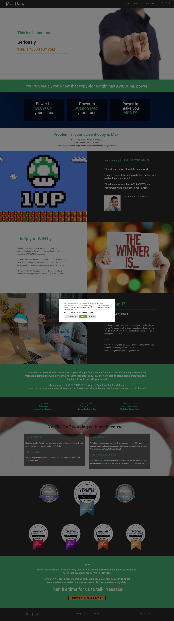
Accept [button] (83, 316)
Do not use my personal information (78, 312)
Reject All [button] (91, 316)
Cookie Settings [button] (71, 316)
